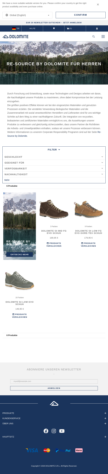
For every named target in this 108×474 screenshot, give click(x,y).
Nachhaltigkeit (54, 174)
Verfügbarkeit (54, 168)
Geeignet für (54, 162)
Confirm (80, 15)
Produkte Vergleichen (54, 244)
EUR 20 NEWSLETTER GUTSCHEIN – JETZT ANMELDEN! (54, 23)
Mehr (7, 180)
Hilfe (32, 28)
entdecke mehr (20, 254)
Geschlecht (54, 157)
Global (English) (27, 15)
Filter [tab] (54, 149)
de (16, 28)
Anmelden (54, 388)
